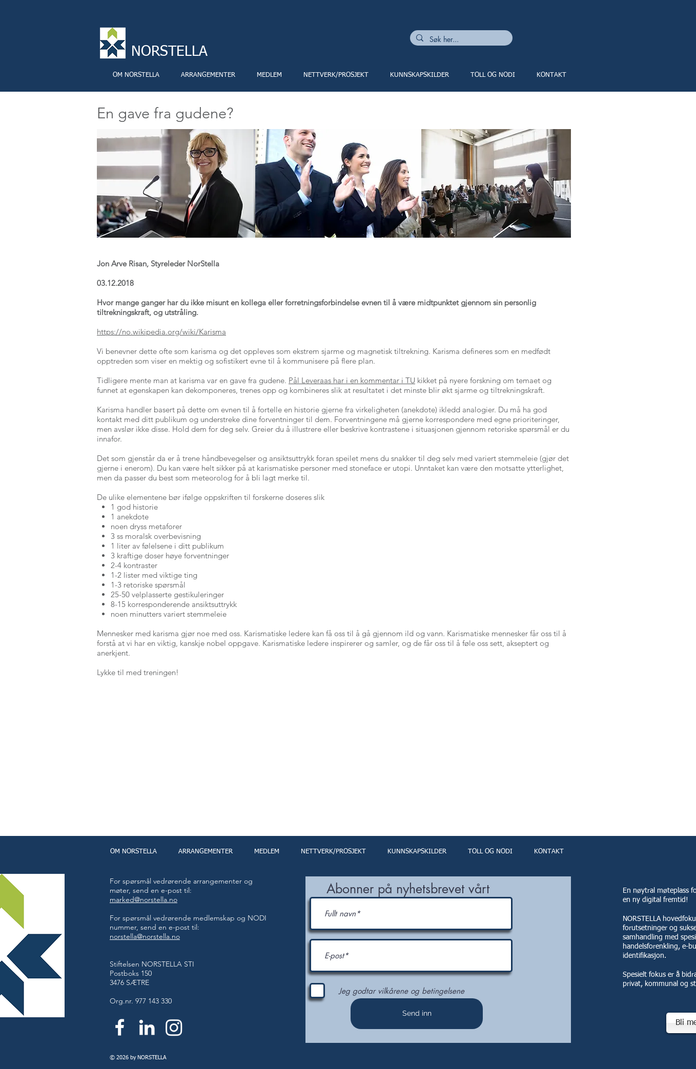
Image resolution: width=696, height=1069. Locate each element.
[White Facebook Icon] (120, 1027)
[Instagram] (174, 1027)
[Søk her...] (460, 39)
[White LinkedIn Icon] (147, 1027)
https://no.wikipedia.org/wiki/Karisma (161, 332)
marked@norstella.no (143, 899)
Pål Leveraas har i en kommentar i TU (352, 380)
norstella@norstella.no (145, 936)
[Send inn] (417, 1013)
